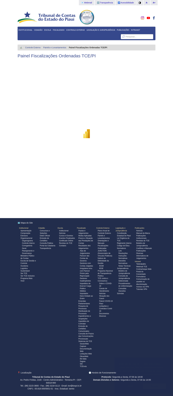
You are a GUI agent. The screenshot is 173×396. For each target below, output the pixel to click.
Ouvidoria (24, 266)
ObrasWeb (84, 356)
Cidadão (38, 30)
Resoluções (123, 253)
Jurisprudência (122, 268)
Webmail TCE (141, 267)
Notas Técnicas (124, 266)
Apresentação (26, 231)
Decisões (122, 291)
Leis (120, 251)
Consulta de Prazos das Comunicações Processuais (86, 336)
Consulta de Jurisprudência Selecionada (124, 278)
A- (147, 2)
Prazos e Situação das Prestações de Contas (85, 240)
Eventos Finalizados (67, 238)
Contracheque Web (143, 269)
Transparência (45, 248)
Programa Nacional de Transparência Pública (105, 273)
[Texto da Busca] (137, 36)
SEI (81, 364)
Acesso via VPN (142, 287)
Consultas (122, 288)
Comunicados (83, 331)
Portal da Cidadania (47, 246)
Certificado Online (66, 241)
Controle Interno (28, 243)
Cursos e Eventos (66, 236)
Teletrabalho (141, 264)
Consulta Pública (46, 243)
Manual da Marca (143, 233)
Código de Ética (123, 246)
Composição (25, 233)
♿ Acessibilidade (126, 2)
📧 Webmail (86, 2)
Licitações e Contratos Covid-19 (105, 308)
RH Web (83, 359)
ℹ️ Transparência (105, 2)
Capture (83, 346)
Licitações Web (86, 354)
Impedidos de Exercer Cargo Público (85, 286)
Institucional (25, 30)
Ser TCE (24, 273)
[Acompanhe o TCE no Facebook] (154, 18)
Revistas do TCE (65, 243)
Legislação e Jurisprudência (101, 30)
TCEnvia (83, 366)
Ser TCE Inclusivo (28, 276)
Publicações (123, 30)
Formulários (141, 277)
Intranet (135, 30)
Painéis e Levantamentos (54, 47)
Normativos (121, 248)
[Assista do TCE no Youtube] (148, 18)
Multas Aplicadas (85, 236)
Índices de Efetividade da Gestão (103, 260)
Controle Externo (75, 30)
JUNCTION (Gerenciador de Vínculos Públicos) (105, 253)
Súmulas (120, 293)
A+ (154, 2)
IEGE (101, 268)
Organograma (27, 241)
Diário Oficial (45, 236)
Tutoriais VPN (141, 289)
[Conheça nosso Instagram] (142, 18)
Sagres (82, 361)
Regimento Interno (124, 243)
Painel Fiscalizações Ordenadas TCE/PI (57, 55)
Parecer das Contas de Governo (84, 258)
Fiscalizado (58, 30)
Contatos (62, 246)
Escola (47, 30)
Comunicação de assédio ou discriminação (143, 281)
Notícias (62, 233)
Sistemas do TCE (85, 341)
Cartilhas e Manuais (144, 248)
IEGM (101, 266)
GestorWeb (84, 344)
